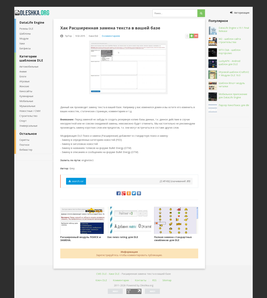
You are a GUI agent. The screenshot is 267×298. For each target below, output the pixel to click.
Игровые (24, 81)
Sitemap (166, 280)
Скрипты (24, 139)
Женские (24, 86)
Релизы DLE (26, 28)
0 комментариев (111, 35)
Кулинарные (26, 96)
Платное (24, 144)
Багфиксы (25, 48)
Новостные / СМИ (29, 111)
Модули (23, 38)
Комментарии (121, 280)
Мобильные (26, 101)
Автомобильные (28, 66)
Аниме (23, 71)
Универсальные (28, 125)
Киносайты (25, 91)
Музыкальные (27, 106)
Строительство (28, 115)
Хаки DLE (114, 273)
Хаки (22, 43)
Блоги (22, 76)
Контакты (140, 280)
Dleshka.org (33, 13)
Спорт (23, 120)
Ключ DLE (101, 280)
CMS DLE (101, 273)
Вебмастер (25, 149)
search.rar (76, 181)
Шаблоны (25, 33)
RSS (154, 280)
